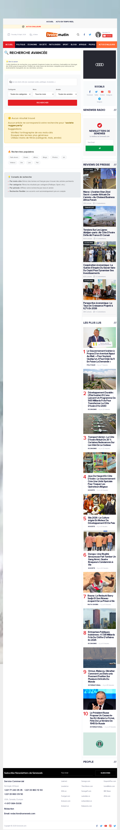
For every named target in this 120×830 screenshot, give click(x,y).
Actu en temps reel (65, 22)
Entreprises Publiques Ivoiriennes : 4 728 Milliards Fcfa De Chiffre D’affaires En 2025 (101, 636)
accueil (9, 45)
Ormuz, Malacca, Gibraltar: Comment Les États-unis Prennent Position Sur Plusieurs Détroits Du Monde (101, 676)
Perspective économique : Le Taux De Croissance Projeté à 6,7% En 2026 (98, 306)
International (94, 685)
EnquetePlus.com (110, 781)
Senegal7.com (86, 791)
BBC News (107, 791)
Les (29, 163)
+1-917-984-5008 (12, 803)
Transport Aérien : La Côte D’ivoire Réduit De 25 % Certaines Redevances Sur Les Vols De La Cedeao (101, 441)
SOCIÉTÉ (43, 45)
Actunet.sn (65, 806)
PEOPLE (92, 45)
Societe (91, 490)
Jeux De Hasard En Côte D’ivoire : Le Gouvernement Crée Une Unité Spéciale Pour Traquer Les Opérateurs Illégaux (101, 481)
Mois (34, 89)
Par (37, 163)
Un (64, 157)
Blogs (45, 157)
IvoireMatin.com (109, 786)
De (22, 163)
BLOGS (74, 45)
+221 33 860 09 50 (13, 794)
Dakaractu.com (86, 806)
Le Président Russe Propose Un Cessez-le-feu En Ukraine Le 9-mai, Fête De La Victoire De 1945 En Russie (102, 718)
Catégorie (12, 89)
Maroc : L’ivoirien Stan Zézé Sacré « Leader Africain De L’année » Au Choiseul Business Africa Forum (98, 195)
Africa (35, 157)
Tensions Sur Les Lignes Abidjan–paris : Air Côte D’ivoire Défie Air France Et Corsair (99, 233)
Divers (26, 157)
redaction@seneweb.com (22, 814)
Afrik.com (107, 796)
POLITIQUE (20, 45)
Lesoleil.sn (64, 786)
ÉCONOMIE (32, 45)
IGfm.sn (63, 791)
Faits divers (14, 157)
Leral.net (64, 781)
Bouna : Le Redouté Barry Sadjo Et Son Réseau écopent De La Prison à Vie (101, 598)
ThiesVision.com (87, 786)
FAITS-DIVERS (54, 45)
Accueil (50, 22)
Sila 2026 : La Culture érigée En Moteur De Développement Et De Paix (101, 520)
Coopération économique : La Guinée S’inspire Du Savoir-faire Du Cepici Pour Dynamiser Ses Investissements (99, 269)
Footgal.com (65, 796)
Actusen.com (65, 801)
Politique (91, 365)
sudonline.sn (85, 796)
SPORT (65, 45)
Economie (92, 409)
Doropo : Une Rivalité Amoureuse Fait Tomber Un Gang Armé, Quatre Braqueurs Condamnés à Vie (102, 559)
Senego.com (85, 781)
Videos (12, 163)
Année (58, 89)
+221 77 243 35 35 (13, 790)
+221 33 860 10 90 (33, 790)
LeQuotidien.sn (86, 801)
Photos (54, 157)
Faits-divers (93, 604)
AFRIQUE (82, 45)
